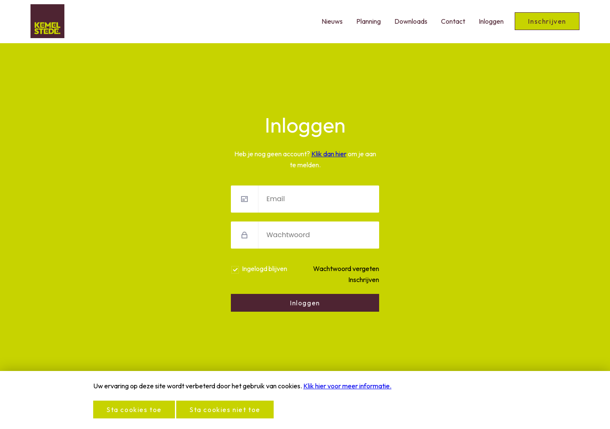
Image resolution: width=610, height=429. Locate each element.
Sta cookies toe (134, 409)
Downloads (410, 21)
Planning (368, 21)
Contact (453, 21)
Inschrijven (547, 21)
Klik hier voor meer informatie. (347, 386)
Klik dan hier (329, 153)
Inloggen (491, 21)
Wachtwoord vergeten (346, 268)
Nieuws (332, 21)
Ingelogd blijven (264, 268)
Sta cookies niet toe (225, 409)
